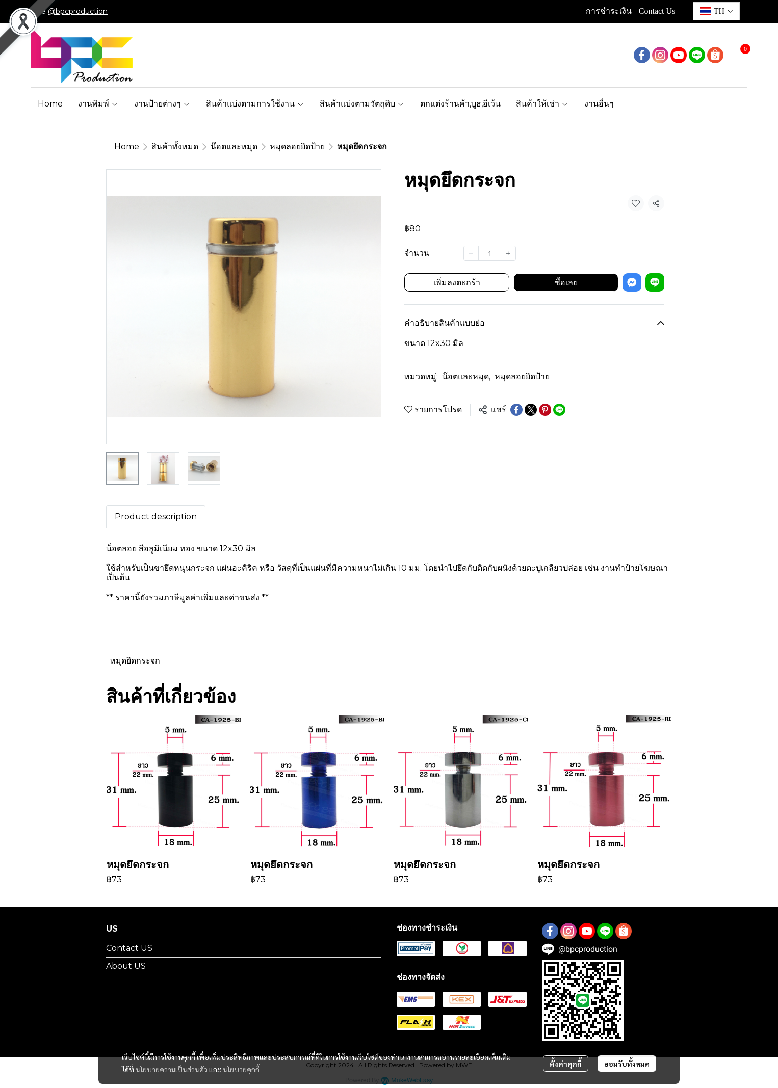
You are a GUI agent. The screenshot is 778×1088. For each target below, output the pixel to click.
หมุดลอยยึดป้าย (297, 146)
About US (126, 966)
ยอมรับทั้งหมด (627, 1063)
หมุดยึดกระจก (135, 661)
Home (126, 146)
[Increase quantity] (508, 253)
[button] (716, 11)
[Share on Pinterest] (545, 410)
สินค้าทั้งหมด (174, 146)
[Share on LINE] (559, 410)
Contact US (129, 948)
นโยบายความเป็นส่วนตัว (172, 1069)
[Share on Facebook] (516, 410)
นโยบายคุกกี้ (241, 1069)
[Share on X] (531, 410)
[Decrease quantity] (471, 253)
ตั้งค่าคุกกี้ (566, 1063)
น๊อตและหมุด (234, 146)
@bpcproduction (78, 11)
